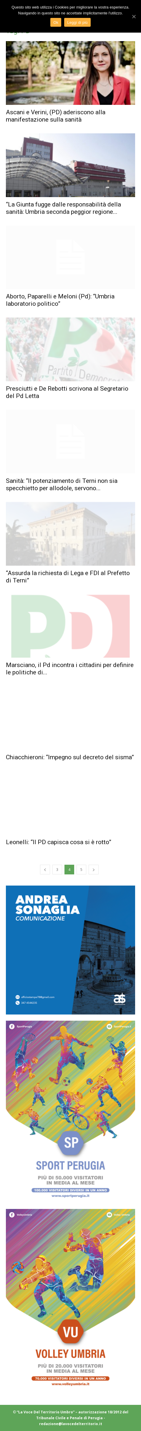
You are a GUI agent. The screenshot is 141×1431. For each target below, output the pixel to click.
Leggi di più (77, 22)
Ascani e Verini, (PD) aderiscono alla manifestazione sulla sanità (55, 116)
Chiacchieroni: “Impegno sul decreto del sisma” (70, 757)
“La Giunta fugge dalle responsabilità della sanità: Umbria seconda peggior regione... (63, 208)
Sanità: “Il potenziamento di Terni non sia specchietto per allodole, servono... (61, 484)
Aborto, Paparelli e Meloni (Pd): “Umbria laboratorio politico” (60, 300)
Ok (55, 22)
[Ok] (134, 16)
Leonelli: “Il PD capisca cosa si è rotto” (58, 842)
